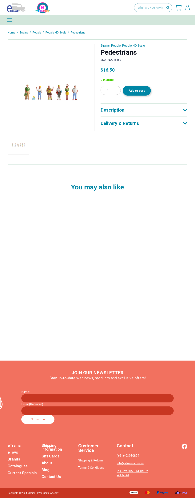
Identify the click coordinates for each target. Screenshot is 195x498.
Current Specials (22, 473)
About (47, 463)
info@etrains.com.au (130, 463)
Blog (46, 470)
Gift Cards (51, 456)
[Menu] (97, 20)
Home (11, 32)
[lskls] (187, 7)
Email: (32, 404)
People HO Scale (56, 32)
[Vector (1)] (184, 446)
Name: (25, 392)
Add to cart (137, 91)
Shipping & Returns (91, 460)
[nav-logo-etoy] (27, 8)
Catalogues (18, 466)
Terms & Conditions (91, 467)
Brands (14, 459)
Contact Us (51, 476)
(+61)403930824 (128, 455)
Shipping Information (52, 447)
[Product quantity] (111, 90)
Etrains (24, 32)
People (37, 32)
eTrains (14, 445)
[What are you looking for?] (153, 7)
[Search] (168, 7)
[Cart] (178, 7)
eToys (13, 452)
